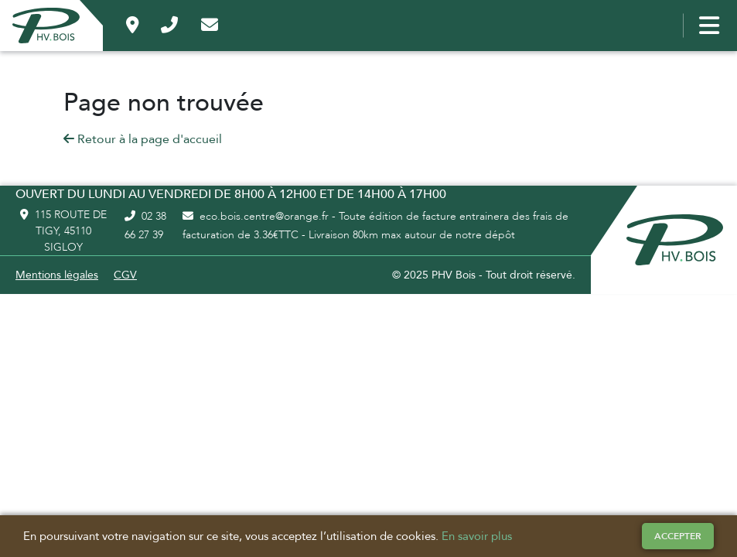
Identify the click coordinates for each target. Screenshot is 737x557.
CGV (125, 275)
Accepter (677, 536)
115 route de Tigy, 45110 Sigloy (63, 231)
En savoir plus (477, 536)
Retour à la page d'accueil (142, 139)
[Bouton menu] (706, 25)
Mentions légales (56, 275)
